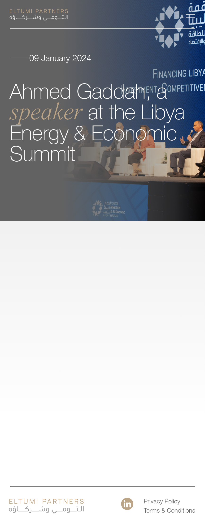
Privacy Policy (162, 502)
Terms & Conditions (169, 511)
